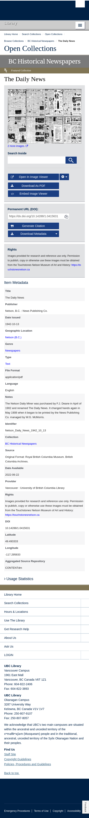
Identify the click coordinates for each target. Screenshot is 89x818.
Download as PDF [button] (28, 185)
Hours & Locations (16, 611)
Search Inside (17, 153)
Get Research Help (16, 629)
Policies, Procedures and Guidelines (27, 764)
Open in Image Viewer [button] (29, 177)
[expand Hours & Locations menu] (85, 612)
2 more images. (18, 146)
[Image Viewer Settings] (64, 176)
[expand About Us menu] (85, 638)
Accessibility (74, 811)
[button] (21, 773)
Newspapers (12, 350)
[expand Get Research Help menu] (85, 629)
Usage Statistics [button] (18, 579)
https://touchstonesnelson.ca (22, 514)
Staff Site (10, 754)
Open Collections (30, 48)
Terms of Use (41, 811)
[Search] (71, 160)
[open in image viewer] (17, 102)
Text (7, 363)
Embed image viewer (29, 193)
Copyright (58, 811)
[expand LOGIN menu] (85, 655)
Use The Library (14, 620)
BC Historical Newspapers (21, 443)
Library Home (13, 594)
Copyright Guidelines (17, 759)
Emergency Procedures (17, 811)
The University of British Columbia (32, 8)
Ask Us (8, 646)
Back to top (13, 773)
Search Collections (16, 603)
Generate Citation (28, 226)
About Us (10, 637)
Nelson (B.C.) (13, 337)
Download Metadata (34, 233)
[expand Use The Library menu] (85, 620)
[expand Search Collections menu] (85, 603)
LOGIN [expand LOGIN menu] (8, 655)
